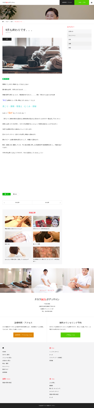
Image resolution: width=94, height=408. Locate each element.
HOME (3, 348)
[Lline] (6, 194)
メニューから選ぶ (7, 357)
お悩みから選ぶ (6, 360)
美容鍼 (51, 360)
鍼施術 (51, 385)
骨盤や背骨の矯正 (7, 382)
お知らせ (71, 31)
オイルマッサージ (54, 391)
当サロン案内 (5, 354)
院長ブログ (5, 369)
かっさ (51, 354)
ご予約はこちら (70, 335)
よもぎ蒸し (52, 382)
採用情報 (4, 372)
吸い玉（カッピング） (55, 388)
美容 (70, 47)
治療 (70, 43)
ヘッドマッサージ (54, 351)
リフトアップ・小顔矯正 (55, 357)
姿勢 (6, 379)
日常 (7, 39)
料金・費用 (5, 363)
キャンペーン (72, 35)
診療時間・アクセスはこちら (23, 335)
